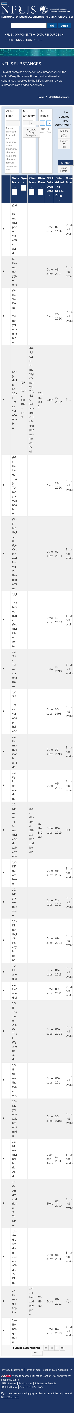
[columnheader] (14, 189)
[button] (4, 4)
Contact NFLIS (27, 1387)
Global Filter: (10, 113)
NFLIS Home (9, 1383)
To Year (48, 130)
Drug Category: (29, 113)
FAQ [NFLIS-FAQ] (40, 1387)
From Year (42, 130)
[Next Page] (56, 1348)
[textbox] (13, 123)
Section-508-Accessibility (57, 1369)
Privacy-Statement (12, 1369)
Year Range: (44, 113)
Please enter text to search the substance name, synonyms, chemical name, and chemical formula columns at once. (11, 149)
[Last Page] (62, 1348)
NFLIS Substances (21, 63)
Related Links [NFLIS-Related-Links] (9, 1387)
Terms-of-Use (33, 1369)
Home (40, 97)
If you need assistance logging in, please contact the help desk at (36, 1395)
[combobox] (28, 123)
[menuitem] (20, 34)
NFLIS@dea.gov (10, 1397)
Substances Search (45, 1383)
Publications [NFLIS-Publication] (25, 1383)
